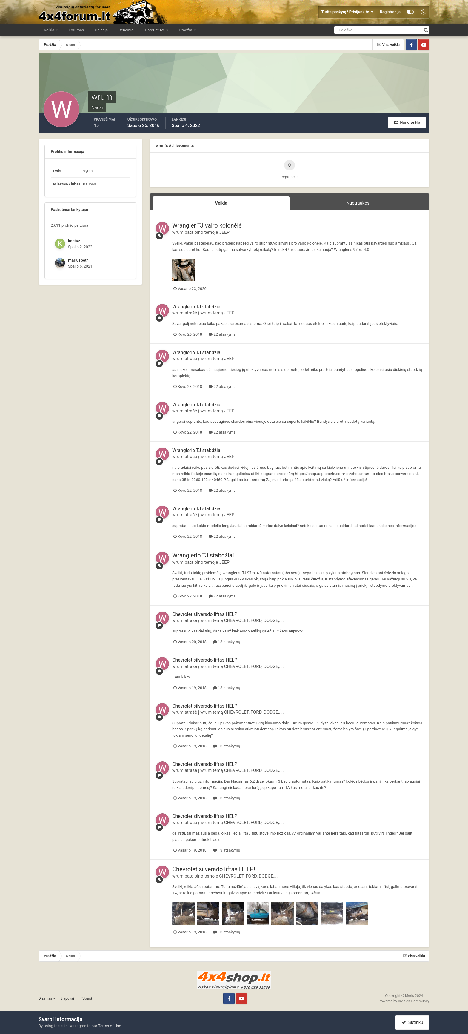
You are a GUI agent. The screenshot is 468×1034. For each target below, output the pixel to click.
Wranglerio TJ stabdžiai (196, 307)
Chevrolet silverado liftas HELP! (205, 614)
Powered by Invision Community (403, 1001)
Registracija (390, 12)
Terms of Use (109, 1026)
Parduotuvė (155, 30)
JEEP (224, 232)
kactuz (74, 240)
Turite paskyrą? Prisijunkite (347, 12)
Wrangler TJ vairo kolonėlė (207, 225)
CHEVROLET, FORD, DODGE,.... (254, 620)
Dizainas (47, 998)
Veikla (49, 30)
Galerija (101, 30)
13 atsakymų (226, 642)
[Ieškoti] (356, 30)
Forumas (76, 30)
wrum (178, 232)
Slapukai (67, 998)
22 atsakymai (223, 334)
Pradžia (186, 30)
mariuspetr (78, 260)
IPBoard (85, 998)
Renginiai (126, 30)
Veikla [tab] (221, 203)
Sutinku (412, 1022)
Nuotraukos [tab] (358, 203)
